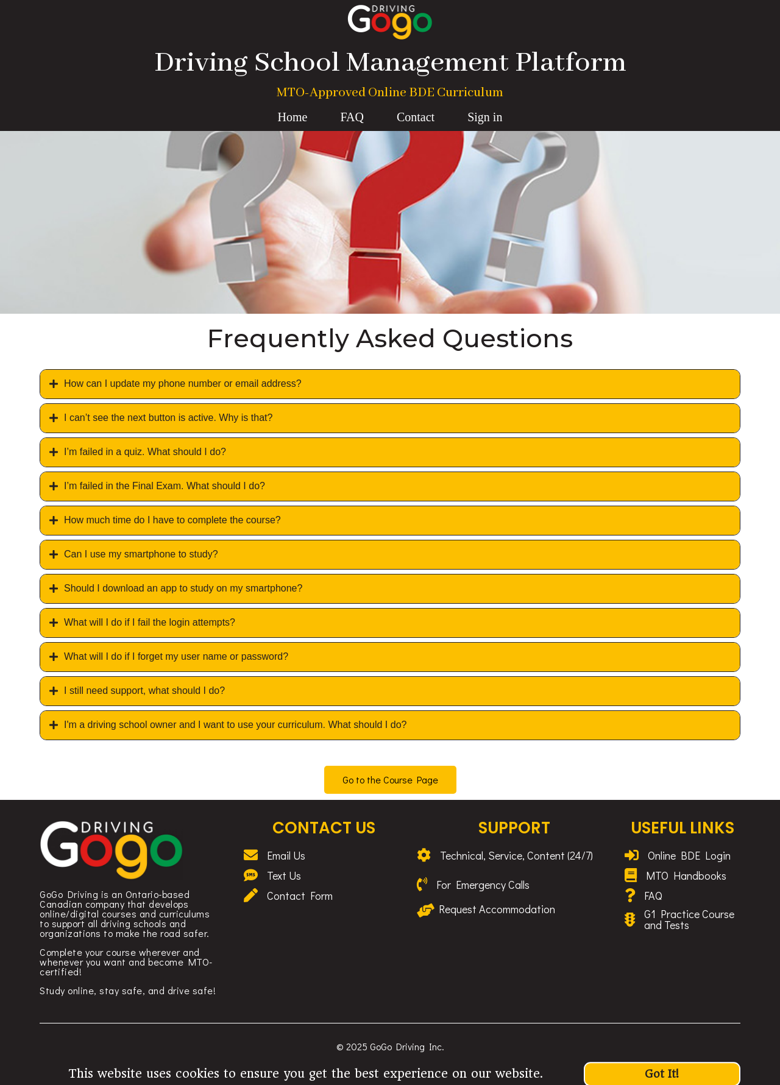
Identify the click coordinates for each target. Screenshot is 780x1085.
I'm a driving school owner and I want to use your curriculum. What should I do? (235, 724)
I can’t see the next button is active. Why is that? (168, 417)
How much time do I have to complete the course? (172, 520)
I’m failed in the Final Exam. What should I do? (164, 486)
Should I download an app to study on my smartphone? (183, 588)
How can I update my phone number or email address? (183, 383)
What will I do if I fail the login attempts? (149, 622)
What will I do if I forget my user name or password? (176, 656)
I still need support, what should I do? (144, 690)
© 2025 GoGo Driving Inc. (390, 1046)
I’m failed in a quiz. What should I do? (145, 452)
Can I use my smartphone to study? (141, 554)
